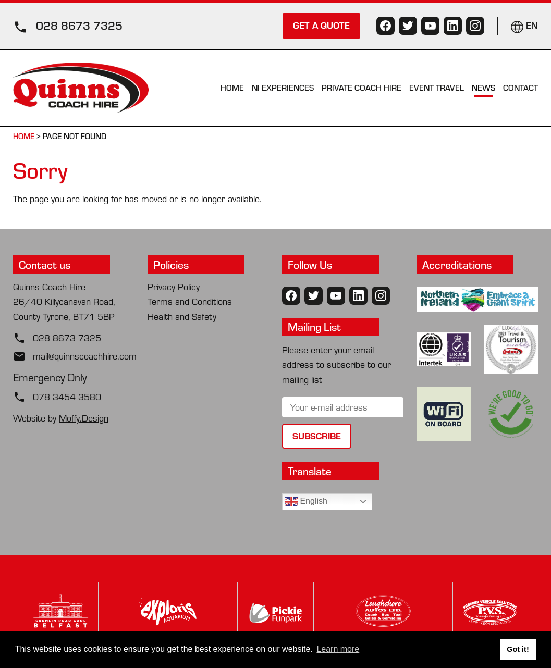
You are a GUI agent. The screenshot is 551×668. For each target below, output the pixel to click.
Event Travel (436, 87)
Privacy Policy (174, 287)
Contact (520, 87)
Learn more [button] (337, 649)
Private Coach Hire (361, 87)
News (483, 87)
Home (232, 87)
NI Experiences (283, 87)
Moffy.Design (83, 418)
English (306, 502)
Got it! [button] (518, 649)
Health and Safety (182, 317)
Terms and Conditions (190, 301)
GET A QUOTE (321, 25)
